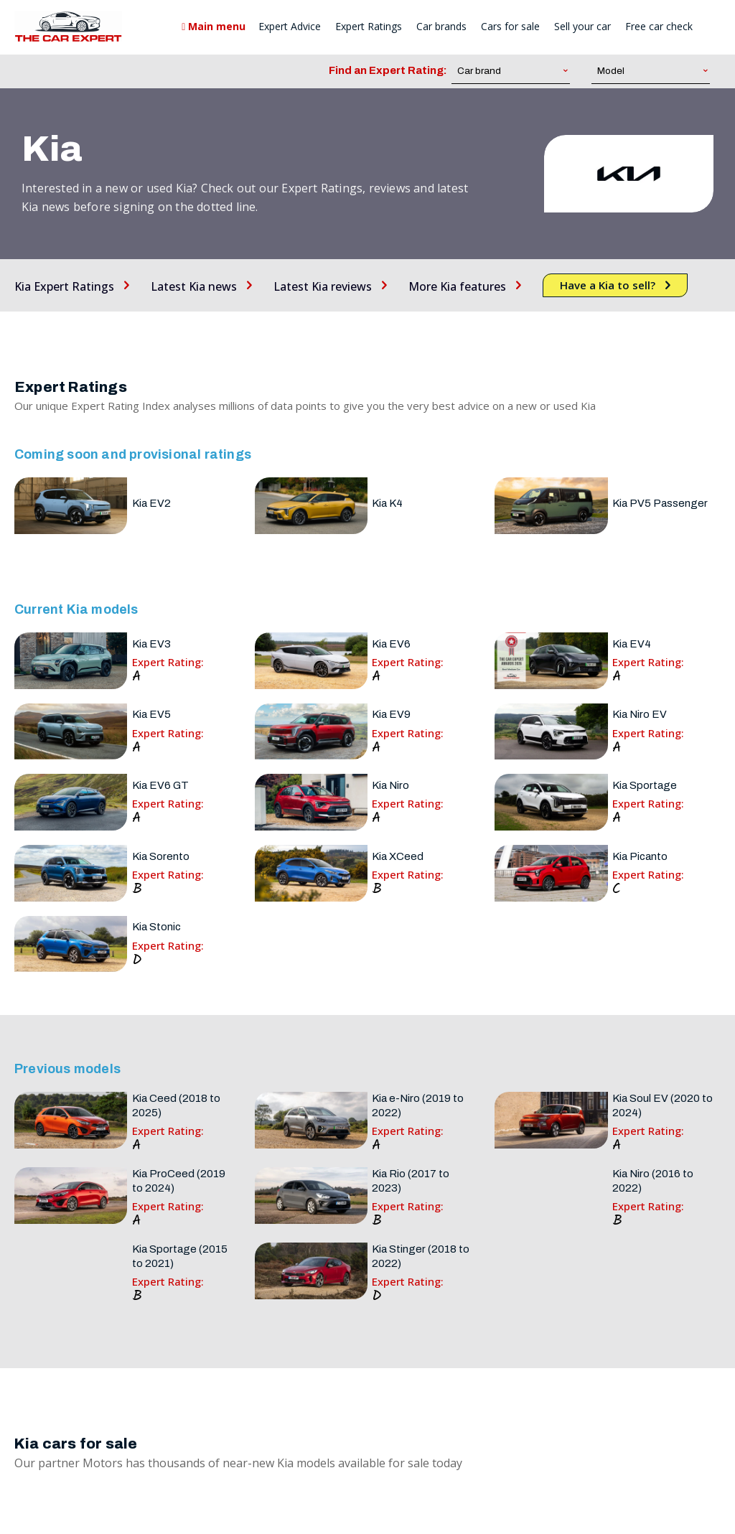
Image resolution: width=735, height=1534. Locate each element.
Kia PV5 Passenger (660, 503)
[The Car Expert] (68, 26)
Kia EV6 (391, 644)
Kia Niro (390, 785)
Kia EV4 (631, 644)
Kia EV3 (151, 644)
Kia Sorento (160, 856)
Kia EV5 (151, 714)
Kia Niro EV (639, 714)
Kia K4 (387, 503)
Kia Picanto (640, 856)
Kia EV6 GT (160, 785)
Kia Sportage (644, 785)
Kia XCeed (397, 856)
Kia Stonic (156, 926)
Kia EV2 (151, 503)
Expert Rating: (168, 662)
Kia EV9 (391, 714)
